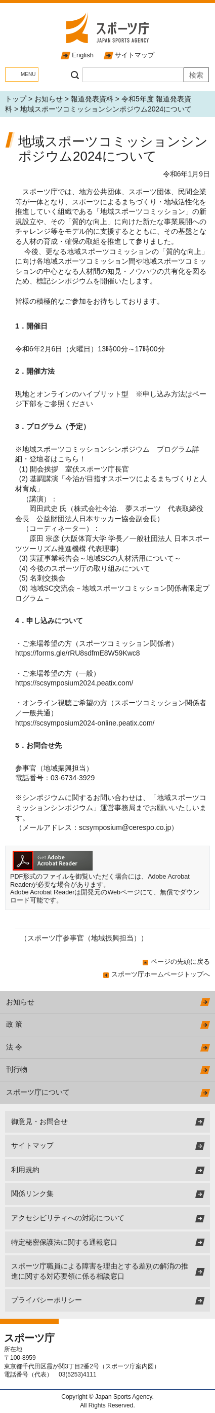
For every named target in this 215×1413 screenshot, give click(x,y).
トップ (15, 99)
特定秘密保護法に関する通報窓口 (64, 1242)
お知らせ (48, 99)
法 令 (14, 1047)
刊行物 (16, 1069)
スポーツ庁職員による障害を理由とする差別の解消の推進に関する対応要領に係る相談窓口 (99, 1271)
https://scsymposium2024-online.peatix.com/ (84, 723)
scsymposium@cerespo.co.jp (125, 827)
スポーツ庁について (38, 1092)
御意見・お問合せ (39, 1121)
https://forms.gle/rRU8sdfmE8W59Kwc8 (77, 653)
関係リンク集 (32, 1193)
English (83, 55)
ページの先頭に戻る (180, 961)
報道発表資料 (92, 99)
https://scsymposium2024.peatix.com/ (74, 683)
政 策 (14, 1024)
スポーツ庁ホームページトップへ (160, 974)
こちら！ (72, 459)
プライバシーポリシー (46, 1300)
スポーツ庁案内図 (129, 1366)
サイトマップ (134, 55)
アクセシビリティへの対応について (67, 1218)
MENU (28, 74)
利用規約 (25, 1170)
